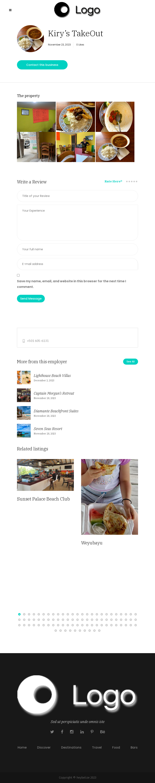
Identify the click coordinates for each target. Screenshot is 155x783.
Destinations (71, 747)
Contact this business (42, 65)
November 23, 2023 (59, 44)
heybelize (83, 777)
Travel (97, 747)
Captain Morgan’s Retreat (54, 393)
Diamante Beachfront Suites (56, 411)
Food (116, 747)
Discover (44, 747)
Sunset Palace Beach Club (43, 499)
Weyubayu (92, 543)
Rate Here (113, 181)
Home (22, 747)
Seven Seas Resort (48, 428)
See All (131, 361)
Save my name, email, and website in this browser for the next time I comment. (71, 284)
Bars (134, 747)
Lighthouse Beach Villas (52, 375)
